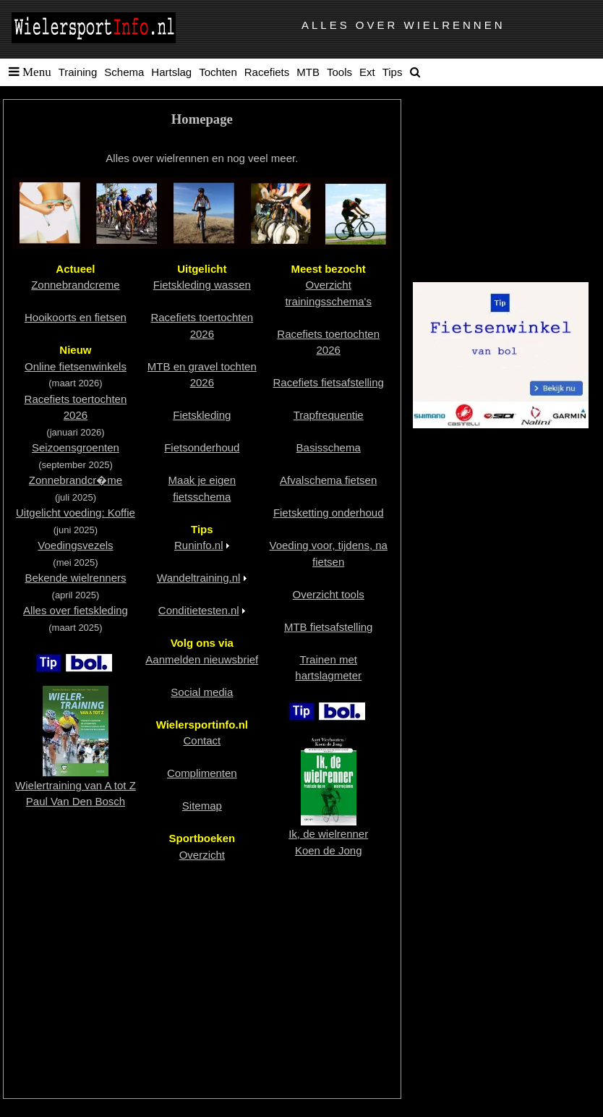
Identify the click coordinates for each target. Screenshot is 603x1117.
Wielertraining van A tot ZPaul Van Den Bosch (75, 785)
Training (78, 72)
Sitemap (202, 805)
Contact (202, 740)
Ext (367, 72)
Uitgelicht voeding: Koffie (75, 512)
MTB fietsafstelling (328, 627)
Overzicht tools (328, 594)
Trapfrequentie (329, 415)
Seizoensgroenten (75, 447)
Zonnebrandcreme (75, 285)
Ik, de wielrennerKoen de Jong (328, 834)
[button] (27, 72)
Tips (392, 72)
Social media (202, 692)
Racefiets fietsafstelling (328, 382)
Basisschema (328, 447)
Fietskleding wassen (202, 285)
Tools (339, 72)
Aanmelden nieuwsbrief (201, 659)
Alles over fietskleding (75, 610)
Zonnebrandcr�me (75, 480)
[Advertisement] (202, 981)
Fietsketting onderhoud (328, 512)
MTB (308, 72)
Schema (124, 72)
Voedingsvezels (75, 545)
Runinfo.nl (198, 545)
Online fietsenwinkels (76, 366)
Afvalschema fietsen (328, 480)
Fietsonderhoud (201, 447)
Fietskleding (202, 415)
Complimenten (202, 773)
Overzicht (202, 855)
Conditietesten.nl (198, 610)
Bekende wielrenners (75, 578)
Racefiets (267, 72)
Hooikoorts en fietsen (76, 317)
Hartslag (171, 72)
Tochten (218, 72)
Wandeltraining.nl (198, 578)
